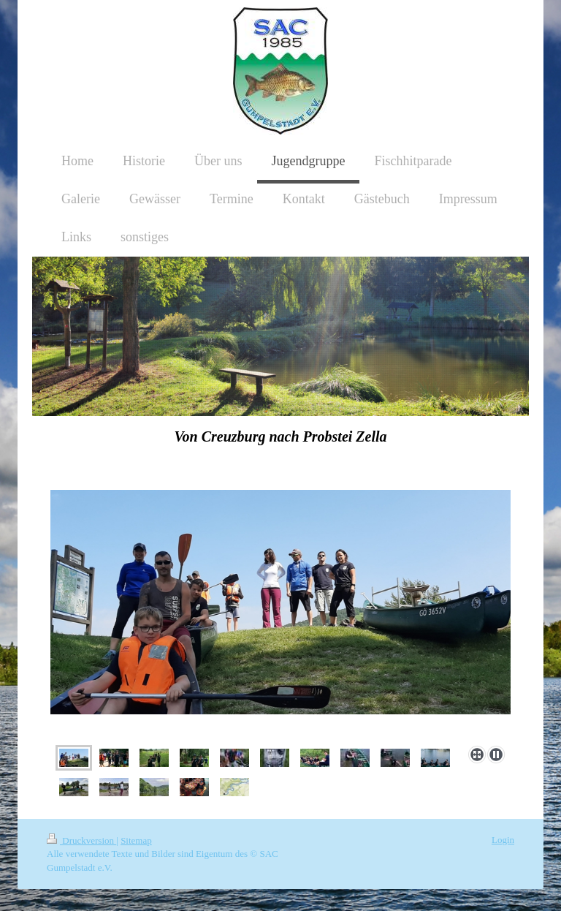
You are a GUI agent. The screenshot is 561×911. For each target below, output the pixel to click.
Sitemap (136, 840)
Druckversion (81, 840)
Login (503, 839)
